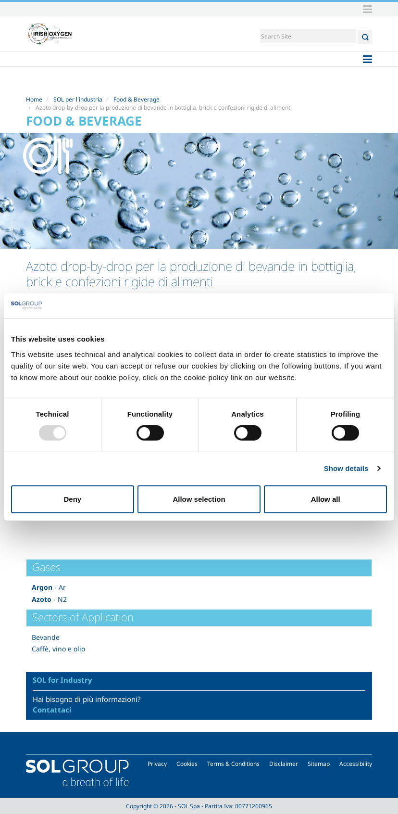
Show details (346, 468)
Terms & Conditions (233, 764)
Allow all (325, 499)
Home (34, 99)
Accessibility (355, 764)
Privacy (157, 764)
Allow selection (199, 499)
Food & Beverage (136, 99)
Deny (72, 499)
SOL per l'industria (77, 99)
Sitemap (319, 764)
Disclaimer (283, 764)
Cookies (187, 764)
